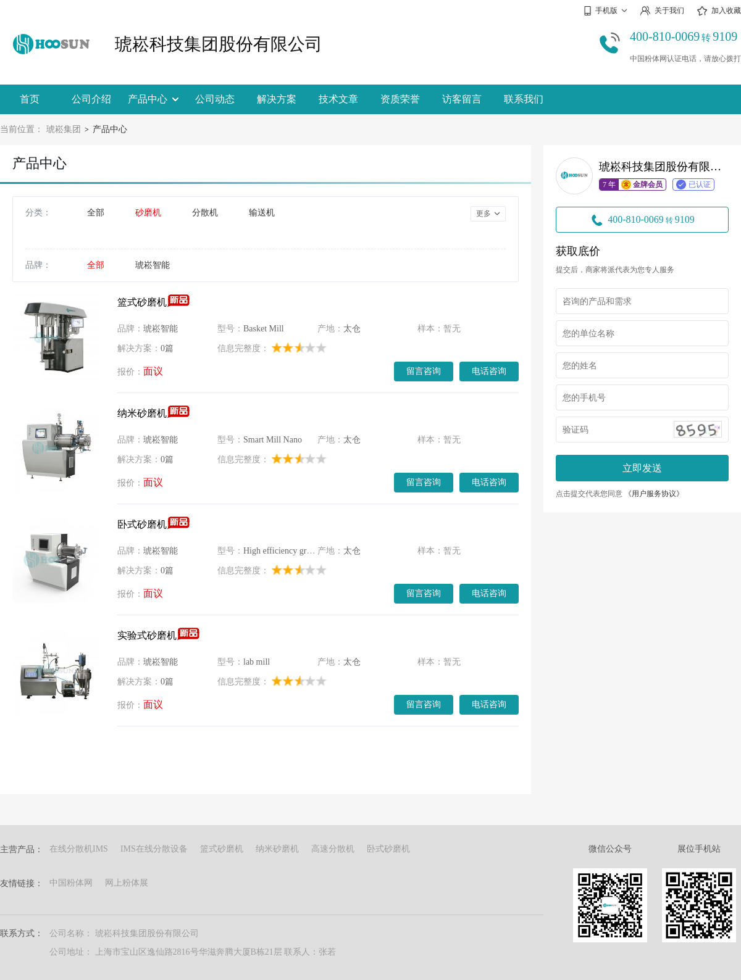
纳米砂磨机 (142, 413)
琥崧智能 (152, 265)
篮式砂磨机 (142, 302)
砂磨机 (148, 212)
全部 (95, 212)
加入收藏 (719, 11)
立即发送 (642, 468)
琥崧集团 (63, 129)
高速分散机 (332, 848)
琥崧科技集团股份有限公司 (218, 44)
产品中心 (153, 99)
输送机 (262, 212)
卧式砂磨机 (142, 524)
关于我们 (662, 11)
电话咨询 (489, 371)
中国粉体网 (71, 882)
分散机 (205, 212)
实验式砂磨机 (147, 635)
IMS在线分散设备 (154, 848)
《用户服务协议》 (654, 493)
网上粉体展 (126, 882)
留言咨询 (423, 371)
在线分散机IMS (78, 848)
